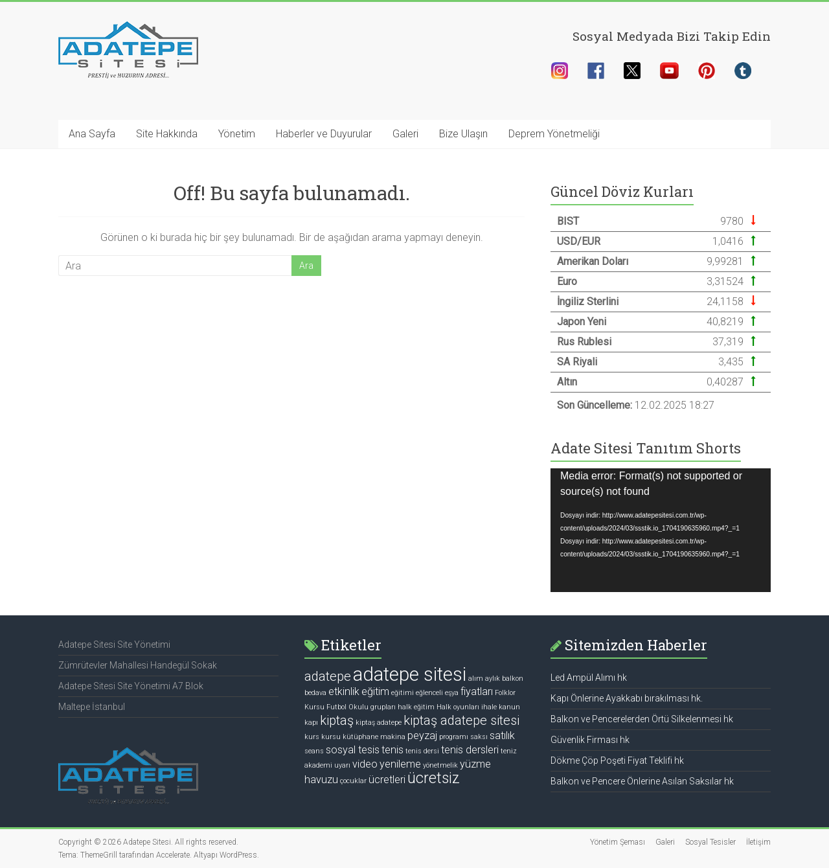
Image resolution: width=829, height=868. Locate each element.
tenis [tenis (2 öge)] (392, 750)
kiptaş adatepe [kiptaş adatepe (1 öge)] (379, 722)
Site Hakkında (167, 134)
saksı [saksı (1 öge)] (479, 737)
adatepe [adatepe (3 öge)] (327, 676)
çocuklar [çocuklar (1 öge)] (353, 781)
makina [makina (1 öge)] (392, 737)
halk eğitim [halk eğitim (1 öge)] (416, 707)
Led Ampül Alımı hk (589, 677)
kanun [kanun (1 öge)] (509, 707)
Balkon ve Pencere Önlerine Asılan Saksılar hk (642, 781)
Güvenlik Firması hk (590, 740)
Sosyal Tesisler (710, 842)
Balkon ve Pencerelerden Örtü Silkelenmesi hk (642, 719)
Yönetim (236, 134)
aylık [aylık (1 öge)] (492, 678)
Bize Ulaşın (463, 134)
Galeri (405, 134)
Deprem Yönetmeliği (554, 134)
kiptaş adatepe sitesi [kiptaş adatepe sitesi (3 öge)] (461, 720)
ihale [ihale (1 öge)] (489, 707)
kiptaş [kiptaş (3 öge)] (337, 720)
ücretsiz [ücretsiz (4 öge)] (433, 778)
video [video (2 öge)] (365, 764)
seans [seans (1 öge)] (314, 751)
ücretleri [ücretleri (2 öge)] (387, 779)
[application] (661, 530)
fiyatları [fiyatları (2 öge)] (476, 691)
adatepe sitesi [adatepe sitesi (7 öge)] (409, 674)
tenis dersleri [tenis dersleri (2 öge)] (470, 750)
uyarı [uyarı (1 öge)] (342, 765)
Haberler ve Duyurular (324, 134)
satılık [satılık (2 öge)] (502, 735)
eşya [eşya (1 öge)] (452, 693)
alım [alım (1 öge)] (475, 678)
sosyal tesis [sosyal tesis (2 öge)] (353, 750)
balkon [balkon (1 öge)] (512, 678)
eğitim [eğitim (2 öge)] (375, 691)
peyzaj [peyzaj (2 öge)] (422, 735)
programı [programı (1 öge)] (453, 737)
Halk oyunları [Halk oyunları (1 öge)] (458, 707)
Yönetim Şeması (617, 842)
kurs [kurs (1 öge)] (311, 737)
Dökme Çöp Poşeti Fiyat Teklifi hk (617, 760)
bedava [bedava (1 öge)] (315, 693)
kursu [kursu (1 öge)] (331, 737)
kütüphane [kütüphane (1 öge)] (360, 737)
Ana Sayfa (92, 134)
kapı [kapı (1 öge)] (311, 722)
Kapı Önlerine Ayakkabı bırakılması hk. (627, 698)
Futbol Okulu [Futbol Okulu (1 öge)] (347, 707)
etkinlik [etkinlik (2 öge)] (343, 691)
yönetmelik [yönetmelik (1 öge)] (440, 765)
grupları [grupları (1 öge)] (383, 707)
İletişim (758, 842)
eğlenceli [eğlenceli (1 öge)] (429, 693)
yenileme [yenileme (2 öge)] (400, 764)
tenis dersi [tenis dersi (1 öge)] (422, 751)
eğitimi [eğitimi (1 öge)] (402, 693)
